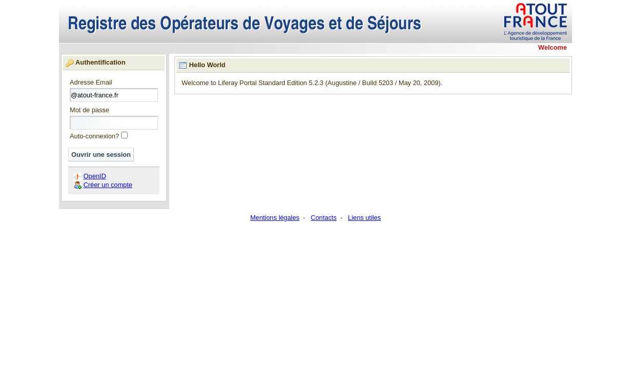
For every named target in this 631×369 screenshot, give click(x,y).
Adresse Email (91, 82)
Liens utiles (364, 217)
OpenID (95, 176)
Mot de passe (89, 110)
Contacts (324, 217)
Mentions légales (275, 217)
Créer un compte (108, 185)
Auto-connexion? (94, 136)
